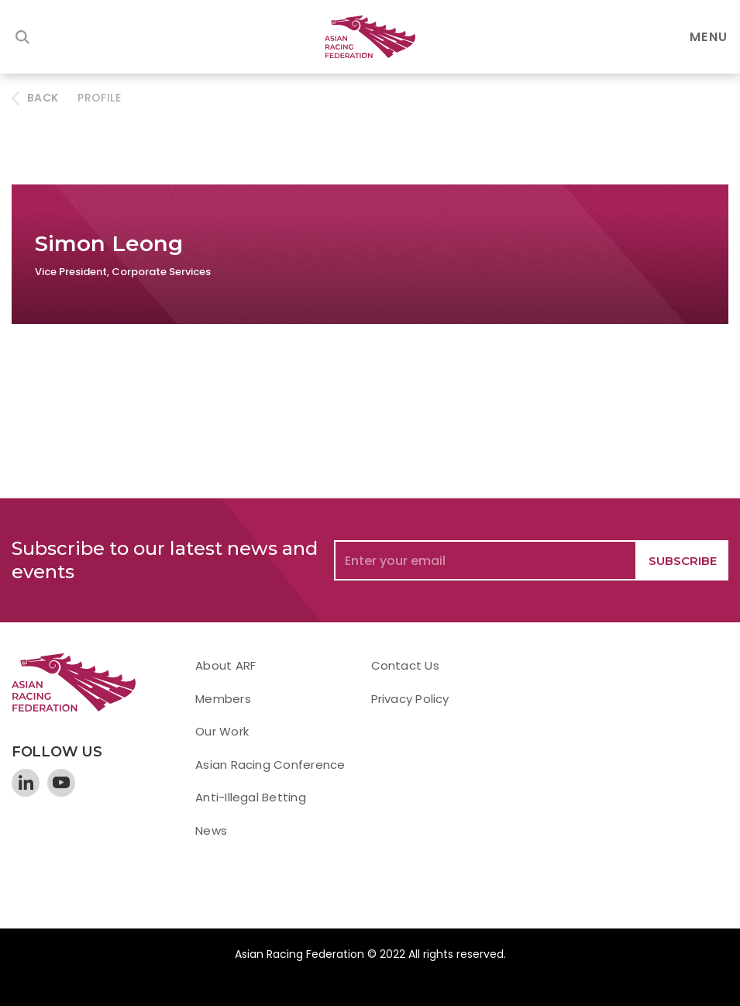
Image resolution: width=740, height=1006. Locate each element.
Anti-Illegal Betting (250, 797)
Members (223, 699)
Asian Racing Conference (270, 764)
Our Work (222, 731)
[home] (370, 37)
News (211, 830)
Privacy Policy (410, 699)
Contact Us (405, 665)
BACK (42, 97)
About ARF (225, 665)
